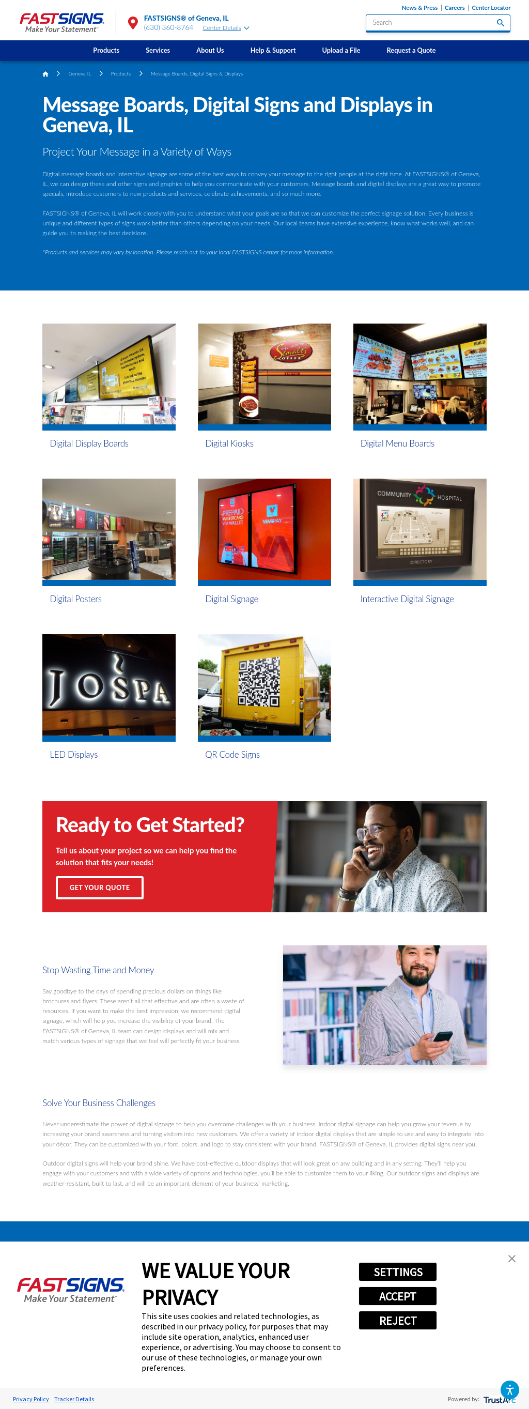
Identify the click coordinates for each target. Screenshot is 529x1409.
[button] (510, 1390)
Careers (455, 8)
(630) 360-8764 (169, 27)
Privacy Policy (31, 1399)
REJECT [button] (398, 1320)
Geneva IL (80, 73)
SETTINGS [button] (398, 1272)
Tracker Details (74, 1399)
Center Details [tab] (226, 28)
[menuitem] (106, 50)
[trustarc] (498, 1398)
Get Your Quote (100, 887)
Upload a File (341, 50)
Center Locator (491, 8)
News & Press (420, 8)
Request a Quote (411, 50)
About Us (210, 50)
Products (106, 50)
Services (158, 50)
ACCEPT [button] (397, 1296)
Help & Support (273, 50)
